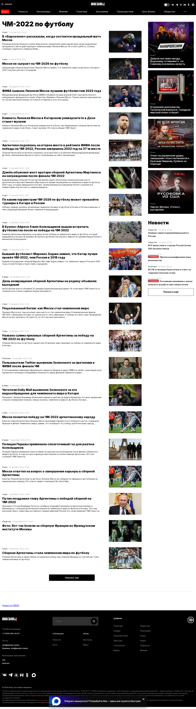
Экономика (102, 11)
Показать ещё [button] (72, 580)
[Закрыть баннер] (143, 699)
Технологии (119, 647)
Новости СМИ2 (10, 607)
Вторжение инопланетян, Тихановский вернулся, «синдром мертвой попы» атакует (170, 110)
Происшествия (125, 11)
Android (5, 665)
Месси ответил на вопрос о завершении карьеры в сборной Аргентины (48, 474)
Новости (23, 11)
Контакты (87, 642)
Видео (5, 11)
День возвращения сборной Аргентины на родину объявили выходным (49, 283)
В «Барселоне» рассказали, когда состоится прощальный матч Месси (51, 38)
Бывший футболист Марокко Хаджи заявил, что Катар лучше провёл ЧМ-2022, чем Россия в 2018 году (50, 256)
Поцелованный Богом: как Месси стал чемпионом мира (45, 309)
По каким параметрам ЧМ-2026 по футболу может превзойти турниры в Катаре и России (50, 202)
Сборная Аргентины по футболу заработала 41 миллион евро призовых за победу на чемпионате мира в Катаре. (52, 345)
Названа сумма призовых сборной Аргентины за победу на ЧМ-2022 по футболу (48, 338)
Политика (81, 11)
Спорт (4, 32)
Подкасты (145, 647)
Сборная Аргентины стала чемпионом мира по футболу (45, 555)
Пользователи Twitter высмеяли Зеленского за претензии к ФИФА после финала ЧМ (48, 365)
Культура (118, 643)
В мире (5, 278)
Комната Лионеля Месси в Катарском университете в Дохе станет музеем (48, 119)
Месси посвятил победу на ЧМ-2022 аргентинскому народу (48, 418)
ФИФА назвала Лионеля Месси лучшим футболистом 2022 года (51, 91)
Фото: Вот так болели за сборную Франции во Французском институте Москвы (48, 529)
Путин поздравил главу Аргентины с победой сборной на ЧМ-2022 (46, 501)
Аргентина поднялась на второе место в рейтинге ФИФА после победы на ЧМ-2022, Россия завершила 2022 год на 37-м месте (51, 146)
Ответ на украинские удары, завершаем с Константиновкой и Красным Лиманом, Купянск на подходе (169, 159)
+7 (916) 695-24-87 (11, 636)
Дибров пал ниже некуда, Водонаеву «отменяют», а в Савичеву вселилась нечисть (167, 61)
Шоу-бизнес (148, 11)
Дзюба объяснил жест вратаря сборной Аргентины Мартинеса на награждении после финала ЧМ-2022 (51, 174)
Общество (169, 11)
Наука (143, 643)
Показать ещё (171, 292)
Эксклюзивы (43, 11)
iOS (3, 662)
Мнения (63, 11)
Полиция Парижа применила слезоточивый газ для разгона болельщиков (48, 447)
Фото (55, 647)
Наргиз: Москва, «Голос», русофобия (165, 208)
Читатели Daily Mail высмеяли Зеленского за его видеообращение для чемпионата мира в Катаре (40, 392)
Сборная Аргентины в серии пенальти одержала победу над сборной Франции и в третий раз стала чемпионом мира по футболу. (51, 560)
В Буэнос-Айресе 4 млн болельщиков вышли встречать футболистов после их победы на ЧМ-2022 (45, 229)
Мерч (85, 647)
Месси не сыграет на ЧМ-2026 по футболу (35, 63)
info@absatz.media (10, 647)
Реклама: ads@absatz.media (15, 650)
